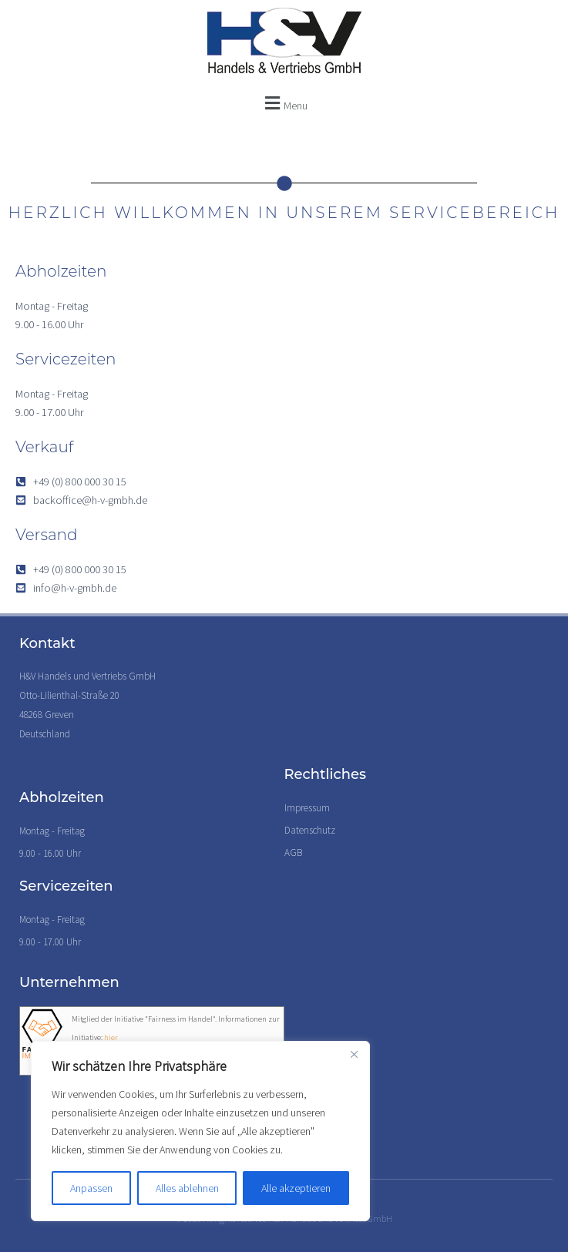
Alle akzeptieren (296, 1188)
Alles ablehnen (187, 1188)
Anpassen (91, 1188)
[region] (200, 1131)
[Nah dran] (353, 1054)
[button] (284, 103)
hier (111, 1037)
